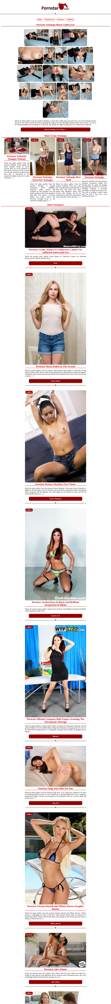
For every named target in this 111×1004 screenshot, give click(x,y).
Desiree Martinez (55, 499)
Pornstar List (49, 19)
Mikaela (55, 736)
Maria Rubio (55, 381)
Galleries (70, 19)
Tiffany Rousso (55, 923)
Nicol (55, 263)
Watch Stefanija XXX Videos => (55, 129)
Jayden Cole (55, 616)
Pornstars (60, 19)
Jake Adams (55, 982)
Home (40, 19)
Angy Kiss (55, 803)
